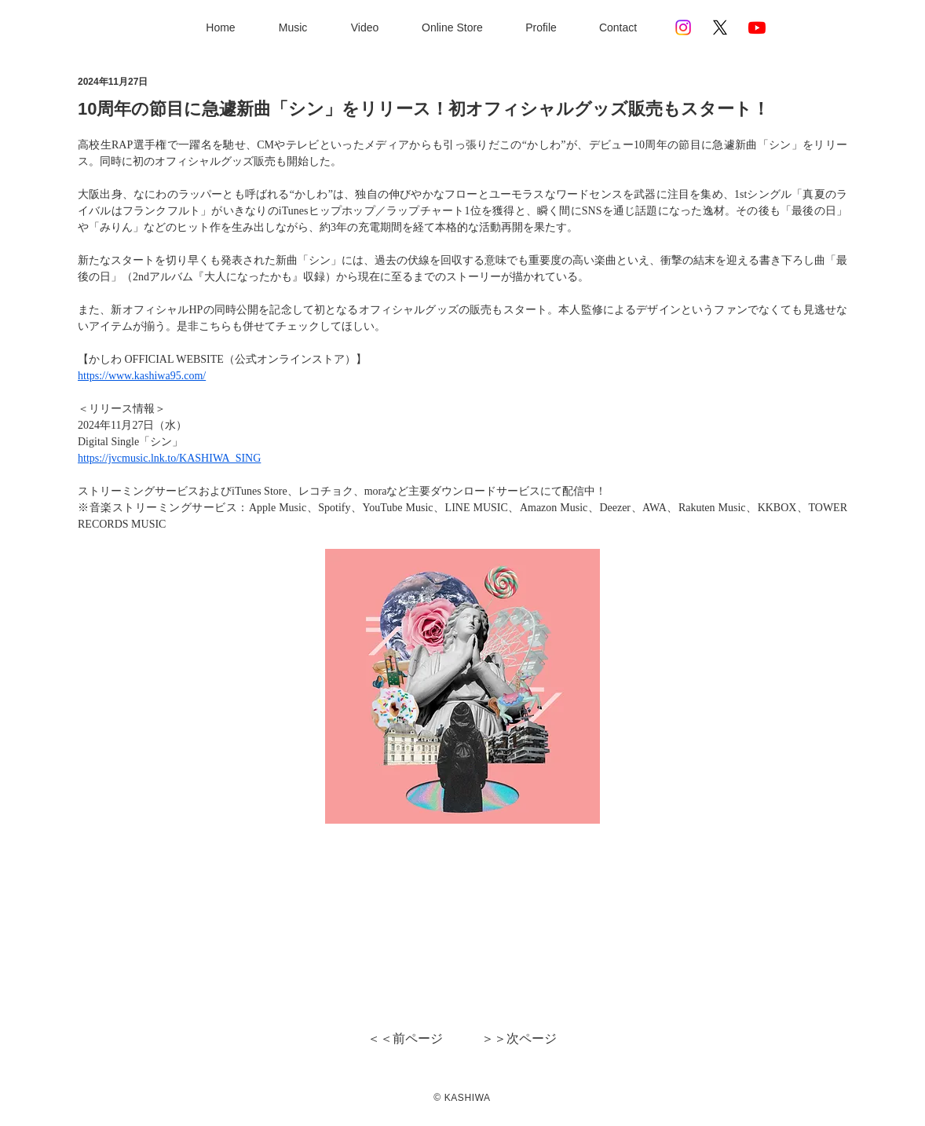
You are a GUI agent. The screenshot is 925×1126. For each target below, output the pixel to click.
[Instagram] (683, 27)
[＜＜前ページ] (406, 1039)
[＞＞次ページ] (517, 1039)
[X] (720, 27)
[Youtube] (757, 27)
